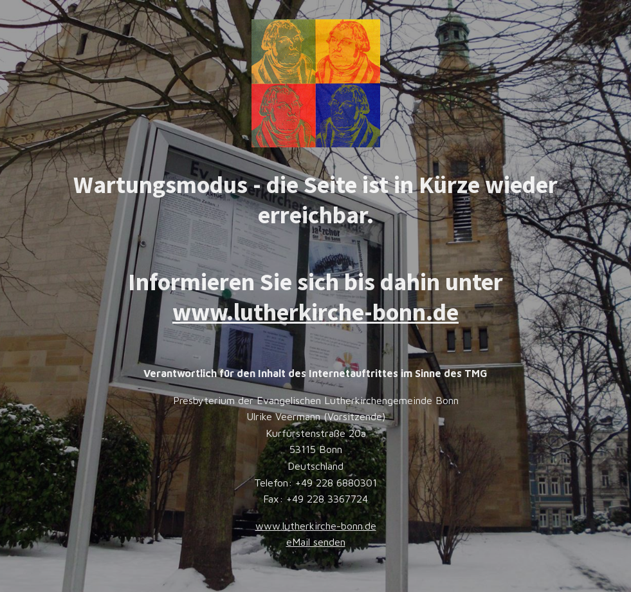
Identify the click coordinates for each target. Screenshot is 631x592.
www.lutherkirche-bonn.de (315, 312)
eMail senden (315, 542)
